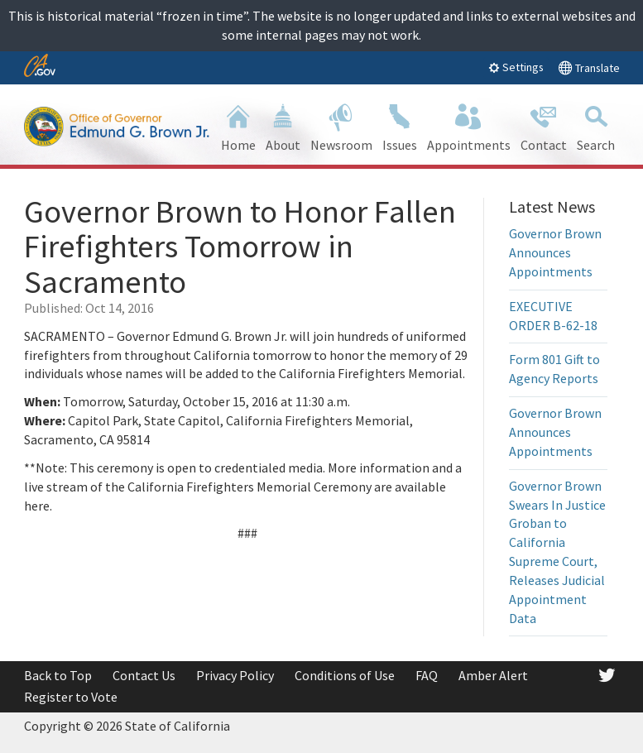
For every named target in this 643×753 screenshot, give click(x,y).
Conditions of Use (345, 675)
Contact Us (144, 675)
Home (238, 126)
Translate (589, 67)
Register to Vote (71, 696)
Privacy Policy (235, 675)
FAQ (426, 675)
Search (596, 126)
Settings (516, 67)
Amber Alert (493, 675)
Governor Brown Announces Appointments (555, 252)
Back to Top (58, 675)
